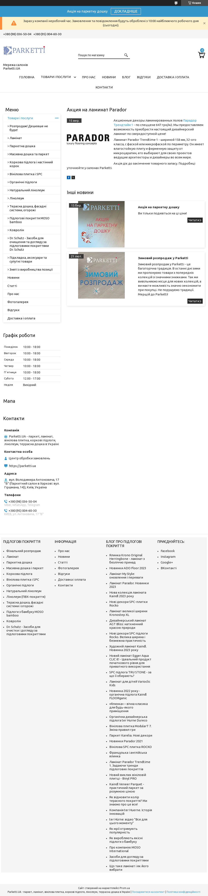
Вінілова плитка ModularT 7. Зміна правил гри (130, 727)
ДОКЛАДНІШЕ (126, 11)
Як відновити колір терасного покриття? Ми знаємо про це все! (128, 800)
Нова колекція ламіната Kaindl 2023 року (127, 594)
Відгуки (143, 77)
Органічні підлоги (23, 182)
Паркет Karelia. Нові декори (130, 735)
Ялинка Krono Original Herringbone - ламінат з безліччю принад (127, 558)
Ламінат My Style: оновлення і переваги (126, 575)
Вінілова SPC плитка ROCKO (130, 747)
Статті (12, 286)
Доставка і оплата (173, 77)
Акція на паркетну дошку (158, 207)
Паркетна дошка (22, 146)
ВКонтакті (169, 568)
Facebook (168, 551)
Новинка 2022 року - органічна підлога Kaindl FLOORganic (128, 694)
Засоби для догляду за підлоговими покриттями (129, 858)
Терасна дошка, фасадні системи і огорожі (24, 604)
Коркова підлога (19, 574)
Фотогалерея (17, 302)
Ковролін (17, 230)
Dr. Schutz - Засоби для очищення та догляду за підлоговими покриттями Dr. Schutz (29, 243)
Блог (126, 77)
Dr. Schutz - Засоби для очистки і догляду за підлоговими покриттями (26, 630)
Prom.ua (125, 888)
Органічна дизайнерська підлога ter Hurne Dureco (128, 718)
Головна (26, 77)
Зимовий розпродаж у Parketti (163, 258)
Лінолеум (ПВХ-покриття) (25, 596)
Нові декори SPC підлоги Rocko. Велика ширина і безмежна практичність (128, 637)
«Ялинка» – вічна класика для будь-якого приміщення (128, 707)
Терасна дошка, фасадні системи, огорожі (28, 208)
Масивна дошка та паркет (29, 154)
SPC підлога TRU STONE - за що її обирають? (130, 674)
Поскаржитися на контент (148, 891)
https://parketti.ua (22, 466)
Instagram (168, 556)
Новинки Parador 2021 (126, 741)
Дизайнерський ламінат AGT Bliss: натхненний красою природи (127, 624)
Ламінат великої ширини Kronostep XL (128, 612)
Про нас (89, 77)
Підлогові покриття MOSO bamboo (29, 220)
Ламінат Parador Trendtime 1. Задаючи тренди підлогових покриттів (129, 765)
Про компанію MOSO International (125, 849)
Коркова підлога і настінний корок (31, 164)
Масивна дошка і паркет (25, 568)
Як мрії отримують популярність (123, 830)
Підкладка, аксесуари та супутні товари (28, 259)
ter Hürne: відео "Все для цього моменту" (128, 821)
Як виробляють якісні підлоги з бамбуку (126, 839)
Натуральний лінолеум (27, 190)
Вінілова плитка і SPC (26, 174)
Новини (109, 77)
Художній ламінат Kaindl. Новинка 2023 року (128, 648)
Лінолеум (17, 198)
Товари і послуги (56, 77)
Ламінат (16, 138)
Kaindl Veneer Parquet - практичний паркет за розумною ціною (126, 787)
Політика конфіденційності (183, 891)
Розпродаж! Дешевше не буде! (29, 128)
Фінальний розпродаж (23, 551)
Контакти (104, 87)
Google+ (167, 562)
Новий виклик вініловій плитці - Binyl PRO (127, 776)
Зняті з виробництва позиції (31, 269)
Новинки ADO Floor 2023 (127, 568)
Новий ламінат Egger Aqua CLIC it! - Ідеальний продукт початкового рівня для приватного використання (130, 661)
